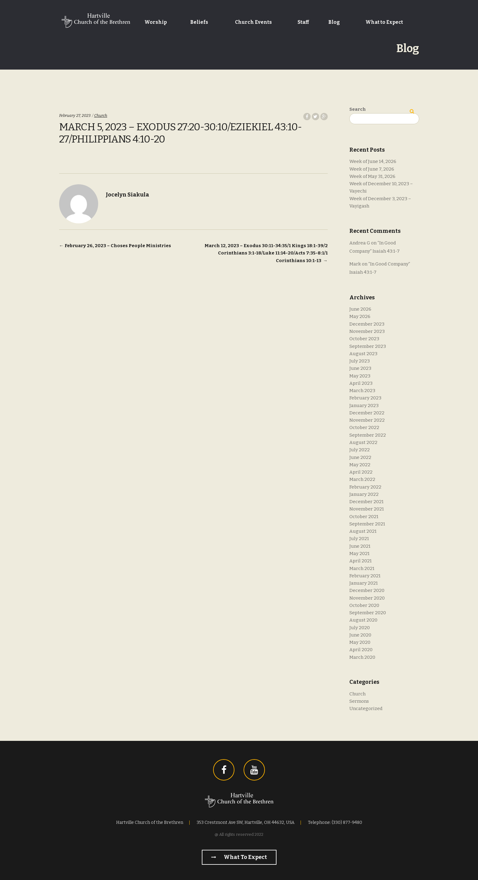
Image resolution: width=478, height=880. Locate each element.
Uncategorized (366, 708)
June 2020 (360, 635)
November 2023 (367, 331)
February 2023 (365, 398)
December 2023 (366, 324)
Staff (303, 22)
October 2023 (364, 338)
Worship (155, 22)
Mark (355, 264)
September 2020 (367, 612)
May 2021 (359, 553)
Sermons (359, 701)
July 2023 (359, 361)
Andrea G (359, 243)
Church (100, 115)
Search (357, 109)
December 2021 (366, 501)
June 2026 (360, 309)
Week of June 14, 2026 (372, 161)
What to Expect (384, 22)
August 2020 (363, 620)
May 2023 (359, 376)
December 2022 (366, 413)
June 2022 (360, 457)
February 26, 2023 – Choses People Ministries (115, 245)
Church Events (253, 22)
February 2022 (365, 487)
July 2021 (359, 538)
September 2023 (367, 346)
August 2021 (362, 531)
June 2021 (359, 546)
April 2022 (361, 472)
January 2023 (364, 405)
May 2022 (359, 464)
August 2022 (363, 442)
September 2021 (367, 524)
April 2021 (360, 561)
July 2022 (359, 450)
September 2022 (367, 435)
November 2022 (367, 420)
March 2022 (362, 479)
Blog (334, 22)
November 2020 (367, 598)
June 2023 (360, 368)
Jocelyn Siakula (127, 194)
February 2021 (364, 576)
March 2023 (362, 390)
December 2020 (366, 590)
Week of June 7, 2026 (371, 169)
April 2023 (361, 383)
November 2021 (366, 509)
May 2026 (359, 316)
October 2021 (363, 516)
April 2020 (361, 649)
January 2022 (364, 494)
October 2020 (364, 605)
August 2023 (363, 353)
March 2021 (361, 568)
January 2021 (363, 583)
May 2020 (359, 642)
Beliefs (199, 22)
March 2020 (362, 657)
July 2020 (359, 627)
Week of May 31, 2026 (372, 176)
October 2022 (364, 427)
